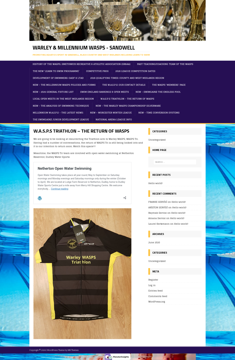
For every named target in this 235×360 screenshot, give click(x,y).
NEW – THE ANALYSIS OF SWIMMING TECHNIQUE (61, 106)
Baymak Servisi (157, 213)
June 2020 (154, 242)
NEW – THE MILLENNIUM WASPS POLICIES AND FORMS (64, 85)
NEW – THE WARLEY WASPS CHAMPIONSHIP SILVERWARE (128, 106)
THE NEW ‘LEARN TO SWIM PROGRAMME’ (56, 71)
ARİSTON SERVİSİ (158, 207)
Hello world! (155, 183)
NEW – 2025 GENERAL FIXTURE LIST (53, 92)
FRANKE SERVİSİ (157, 202)
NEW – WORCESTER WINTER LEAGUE (111, 113)
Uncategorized (157, 140)
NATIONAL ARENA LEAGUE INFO (114, 119)
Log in (152, 285)
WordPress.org (156, 302)
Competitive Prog (97, 71)
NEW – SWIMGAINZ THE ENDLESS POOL (158, 92)
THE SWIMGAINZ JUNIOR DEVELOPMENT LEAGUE (61, 119)
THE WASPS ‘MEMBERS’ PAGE (169, 85)
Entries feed (155, 291)
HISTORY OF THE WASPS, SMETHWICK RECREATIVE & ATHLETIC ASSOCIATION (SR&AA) (81, 64)
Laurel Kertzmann (159, 224)
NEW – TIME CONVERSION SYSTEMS (159, 113)
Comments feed (157, 296)
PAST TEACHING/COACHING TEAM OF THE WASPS (165, 64)
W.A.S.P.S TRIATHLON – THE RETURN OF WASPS (127, 99)
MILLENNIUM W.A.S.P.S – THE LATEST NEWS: (58, 113)
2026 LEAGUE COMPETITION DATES (135, 71)
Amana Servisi (157, 218)
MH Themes (73, 350)
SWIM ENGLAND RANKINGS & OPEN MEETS (104, 92)
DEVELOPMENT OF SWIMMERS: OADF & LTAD (58, 78)
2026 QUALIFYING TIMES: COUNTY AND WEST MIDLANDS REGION (127, 78)
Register (153, 280)
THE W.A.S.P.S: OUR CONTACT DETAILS (123, 85)
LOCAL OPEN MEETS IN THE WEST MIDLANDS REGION (63, 99)
